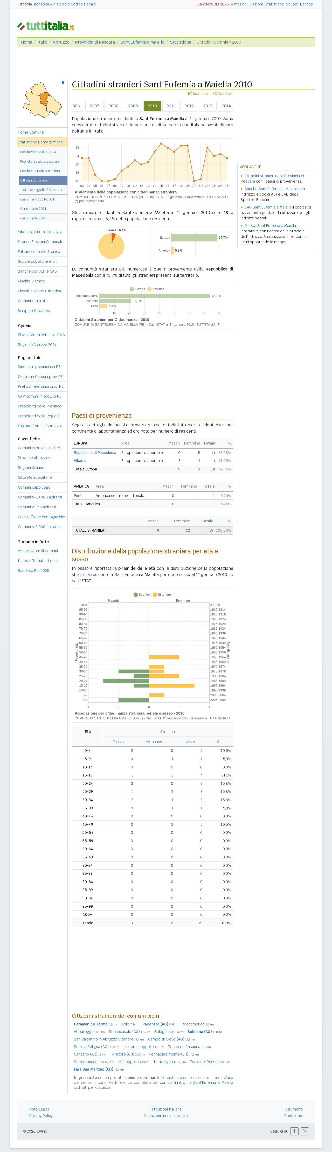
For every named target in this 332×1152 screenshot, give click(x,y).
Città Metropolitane (35, 477)
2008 (114, 106)
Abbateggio (89, 1031)
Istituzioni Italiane (166, 1109)
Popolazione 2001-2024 (38, 152)
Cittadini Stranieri (33, 180)
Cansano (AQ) (91, 1054)
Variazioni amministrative (166, 1115)
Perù (77, 495)
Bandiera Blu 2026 (213, 4)
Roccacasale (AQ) (129, 1031)
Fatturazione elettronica (39, 251)
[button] (294, 1131)
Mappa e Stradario (34, 310)
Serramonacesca (94, 1061)
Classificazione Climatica (39, 291)
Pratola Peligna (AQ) (96, 1046)
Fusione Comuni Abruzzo (39, 426)
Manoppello (134, 1061)
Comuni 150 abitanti (37, 507)
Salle (129, 1024)
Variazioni (239, 4)
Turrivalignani (170, 1061)
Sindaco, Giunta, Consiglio (40, 232)
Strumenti (294, 1109)
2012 (189, 106)
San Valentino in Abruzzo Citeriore (109, 1039)
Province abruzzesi (34, 457)
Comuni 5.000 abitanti (39, 526)
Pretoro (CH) (128, 1054)
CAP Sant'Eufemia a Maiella (268, 207)
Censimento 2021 (33, 208)
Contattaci (293, 1115)
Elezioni (256, 4)
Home (26, 42)
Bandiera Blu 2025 (33, 570)
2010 (152, 106)
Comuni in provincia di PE (39, 448)
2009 (133, 106)
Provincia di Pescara (95, 42)
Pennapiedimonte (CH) (174, 1054)
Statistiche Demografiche (40, 142)
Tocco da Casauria (189, 1046)
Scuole (292, 4)
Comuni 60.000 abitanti (40, 497)
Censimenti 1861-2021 (37, 199)
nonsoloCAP (44, 4)
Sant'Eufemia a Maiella (142, 42)
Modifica (198, 93)
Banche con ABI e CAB (37, 271)
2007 (94, 106)
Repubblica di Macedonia (95, 452)
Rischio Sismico (31, 281)
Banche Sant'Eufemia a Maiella (271, 188)
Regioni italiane (31, 467)
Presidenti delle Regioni (38, 416)
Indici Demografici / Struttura (41, 190)
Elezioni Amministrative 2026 (41, 334)
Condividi (223, 93)
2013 (207, 106)
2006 (75, 106)
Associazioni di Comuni (38, 551)
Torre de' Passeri (210, 1061)
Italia (42, 42)
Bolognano (168, 1031)
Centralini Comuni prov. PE (40, 376)
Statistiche (274, 4)
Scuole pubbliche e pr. (37, 261)
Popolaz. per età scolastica (40, 171)
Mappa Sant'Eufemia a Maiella (270, 225)
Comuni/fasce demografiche (41, 517)
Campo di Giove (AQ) (171, 1039)
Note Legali (39, 1109)
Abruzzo (61, 42)
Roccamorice (198, 1024)
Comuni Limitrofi (32, 301)
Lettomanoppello (143, 1046)
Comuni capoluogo (34, 487)
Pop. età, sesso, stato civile (39, 161)
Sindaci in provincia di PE (39, 366)
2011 (171, 106)
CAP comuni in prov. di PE (39, 396)
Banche (306, 4)
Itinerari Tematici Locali (38, 560)
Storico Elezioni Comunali (40, 241)
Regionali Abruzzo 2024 (37, 344)
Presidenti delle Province (39, 406)
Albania (80, 460)
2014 (226, 106)
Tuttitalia (24, 4)
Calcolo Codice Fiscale (76, 4)
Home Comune (31, 132)
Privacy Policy (41, 1115)
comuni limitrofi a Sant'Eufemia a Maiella (196, 1082)
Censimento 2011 (33, 218)
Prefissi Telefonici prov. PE (41, 386)
